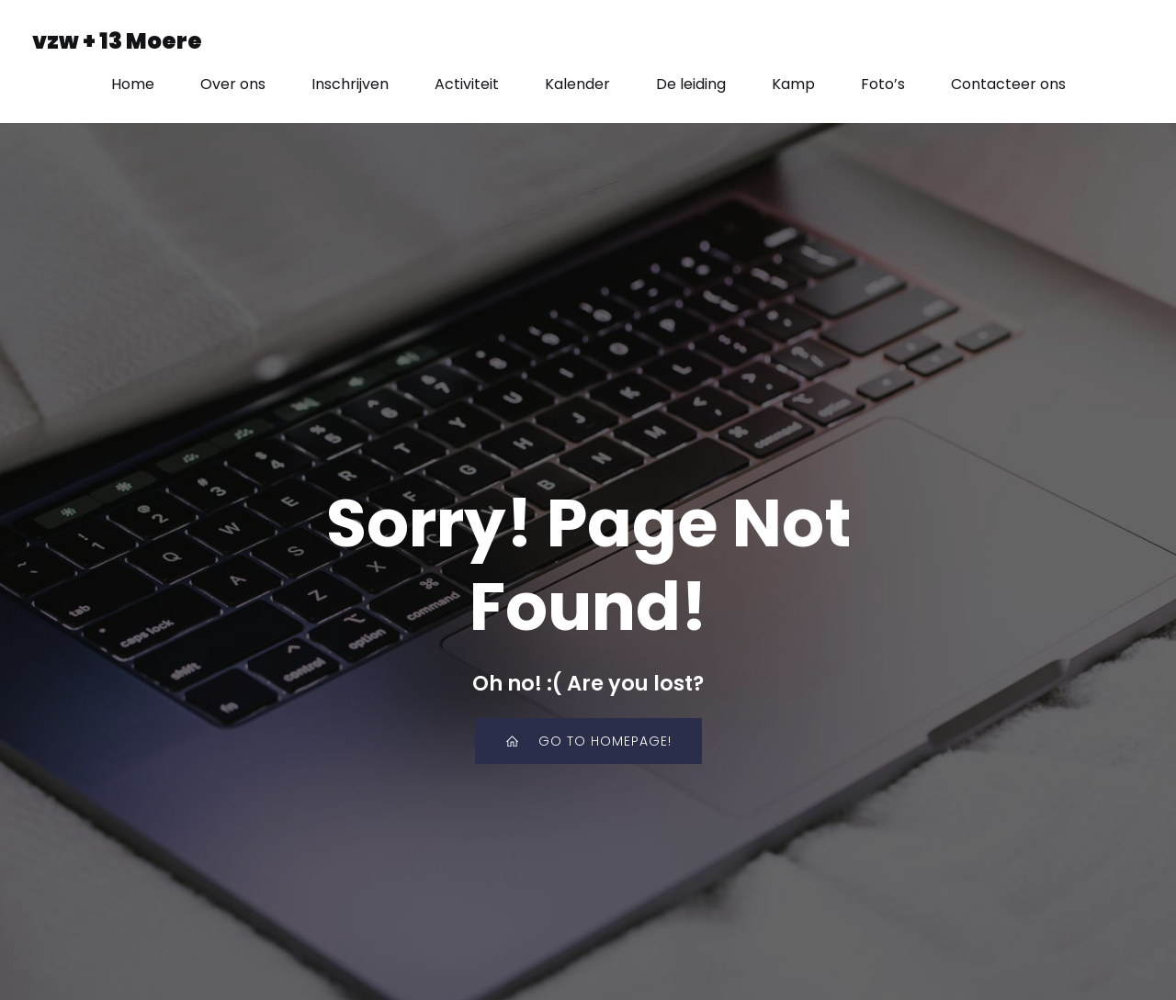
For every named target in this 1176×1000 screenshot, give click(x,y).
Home (132, 84)
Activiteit (467, 84)
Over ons (233, 84)
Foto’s (883, 84)
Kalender (577, 84)
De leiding (691, 84)
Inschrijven (350, 84)
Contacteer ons (1008, 84)
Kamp (793, 84)
